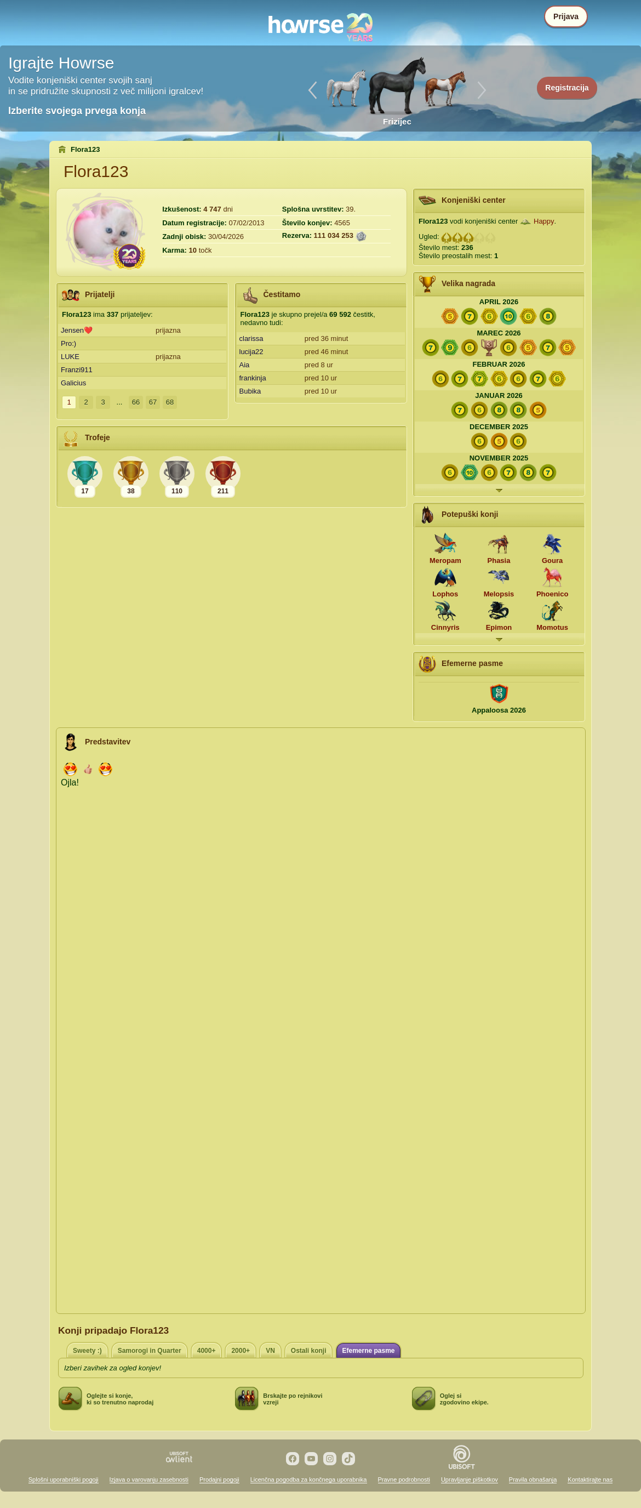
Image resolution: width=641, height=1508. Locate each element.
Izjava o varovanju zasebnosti (149, 1479)
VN (270, 1351)
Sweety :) (87, 1351)
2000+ (240, 1351)
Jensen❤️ (77, 330)
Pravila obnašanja (533, 1479)
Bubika (250, 391)
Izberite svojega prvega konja (77, 110)
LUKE (70, 356)
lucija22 (251, 352)
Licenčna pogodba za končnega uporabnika (308, 1479)
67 (153, 402)
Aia (244, 365)
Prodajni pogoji (219, 1479)
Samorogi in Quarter (149, 1351)
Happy (544, 221)
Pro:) (68, 343)
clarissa (251, 338)
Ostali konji (309, 1351)
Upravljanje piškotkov (469, 1479)
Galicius (73, 383)
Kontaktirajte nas (590, 1479)
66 (136, 402)
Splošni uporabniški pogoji (63, 1479)
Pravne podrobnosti (404, 1479)
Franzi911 (77, 370)
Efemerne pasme (368, 1351)
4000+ (206, 1351)
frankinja (252, 378)
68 (170, 402)
